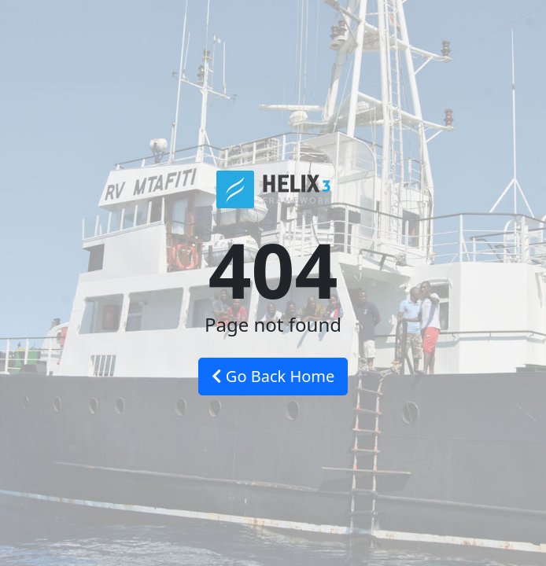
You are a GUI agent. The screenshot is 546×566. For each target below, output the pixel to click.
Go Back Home (273, 376)
